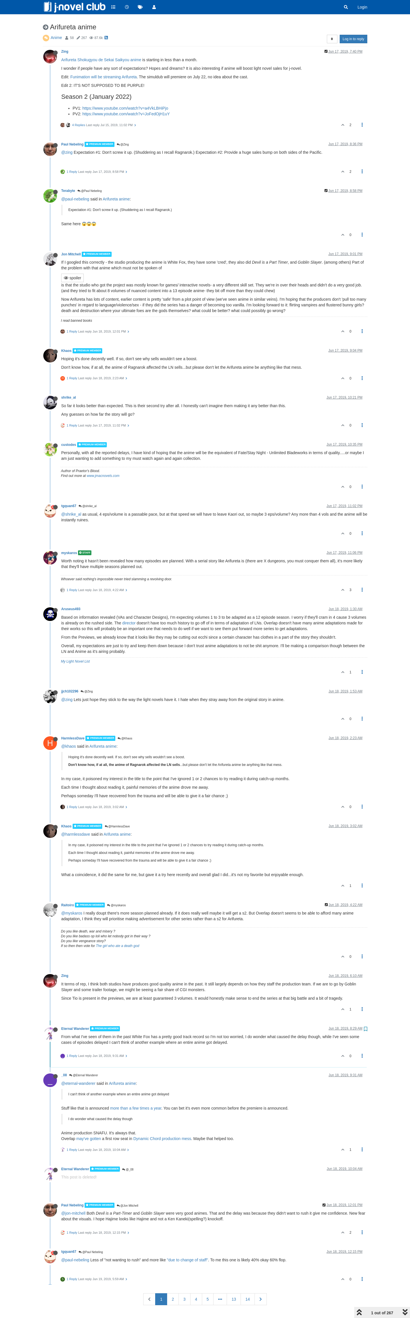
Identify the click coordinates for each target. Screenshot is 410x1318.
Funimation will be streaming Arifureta (103, 77)
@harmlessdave (75, 834)
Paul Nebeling (72, 144)
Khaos (66, 351)
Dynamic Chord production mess (162, 1138)
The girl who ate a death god (117, 946)
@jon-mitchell (73, 1213)
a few (134, 1108)
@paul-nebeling (75, 199)
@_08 (128, 1169)
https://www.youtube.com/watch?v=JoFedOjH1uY (126, 114)
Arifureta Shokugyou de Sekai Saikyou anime (101, 60)
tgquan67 (68, 506)
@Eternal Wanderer (83, 1075)
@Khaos (125, 738)
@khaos (68, 746)
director (129, 623)
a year (155, 1108)
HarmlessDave (73, 738)
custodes (68, 445)
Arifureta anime (116, 199)
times (144, 1108)
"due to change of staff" (187, 1260)
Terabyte (68, 191)
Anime (56, 37)
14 (247, 1299)
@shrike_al (88, 506)
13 (233, 1299)
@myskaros (116, 905)
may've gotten (88, 1138)
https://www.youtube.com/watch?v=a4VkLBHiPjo (125, 108)
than (124, 1108)
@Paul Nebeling (89, 190)
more (114, 1108)
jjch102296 (69, 691)
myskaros (69, 553)
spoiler (72, 278)
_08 (64, 1075)
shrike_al (68, 397)
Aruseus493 (70, 609)
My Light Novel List (75, 661)
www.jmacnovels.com (103, 476)
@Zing (123, 144)
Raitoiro (67, 905)
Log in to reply (353, 39)
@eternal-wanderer (78, 1083)
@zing (67, 152)
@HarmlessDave (117, 826)
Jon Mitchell (71, 254)
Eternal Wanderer (75, 1029)
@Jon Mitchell (127, 1205)
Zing (64, 52)
